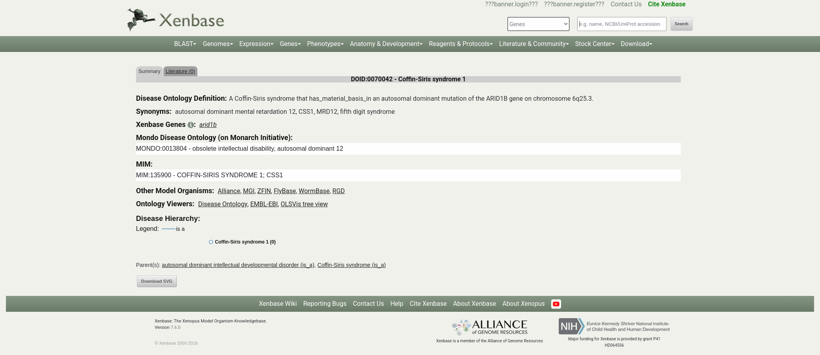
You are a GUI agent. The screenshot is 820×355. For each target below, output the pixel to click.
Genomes (216, 44)
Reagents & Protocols (459, 44)
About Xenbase (474, 303)
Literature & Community (532, 44)
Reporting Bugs (325, 303)
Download (635, 44)
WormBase (314, 191)
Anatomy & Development (385, 44)
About (523, 303)
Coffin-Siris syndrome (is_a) (352, 265)
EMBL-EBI (264, 204)
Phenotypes (324, 44)
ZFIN (264, 191)
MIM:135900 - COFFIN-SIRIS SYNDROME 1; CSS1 (209, 175)
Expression (254, 44)
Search (681, 24)
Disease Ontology (222, 204)
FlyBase (285, 191)
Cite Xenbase (428, 303)
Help (396, 303)
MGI (249, 191)
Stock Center (593, 44)
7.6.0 (175, 327)
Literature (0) (180, 71)
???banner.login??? (511, 4)
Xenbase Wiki (278, 303)
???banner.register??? (574, 4)
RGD (338, 191)
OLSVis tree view (304, 204)
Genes (289, 44)
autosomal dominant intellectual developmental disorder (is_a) (238, 265)
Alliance (229, 191)
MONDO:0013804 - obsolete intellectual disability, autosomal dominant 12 (239, 148)
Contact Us (626, 4)
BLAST (183, 44)
